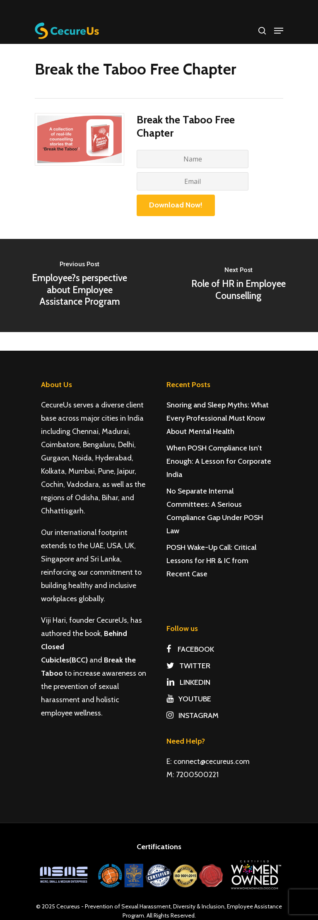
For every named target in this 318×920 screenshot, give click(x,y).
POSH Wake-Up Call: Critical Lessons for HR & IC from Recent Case (211, 560)
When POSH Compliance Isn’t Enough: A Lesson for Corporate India (218, 461)
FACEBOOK (190, 649)
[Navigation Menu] (278, 30)
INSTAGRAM (192, 715)
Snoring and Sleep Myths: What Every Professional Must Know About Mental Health (217, 418)
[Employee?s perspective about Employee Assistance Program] (79, 285)
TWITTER (188, 665)
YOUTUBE (188, 698)
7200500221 (197, 774)
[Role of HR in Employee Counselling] (238, 285)
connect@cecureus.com (211, 761)
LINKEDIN (188, 682)
